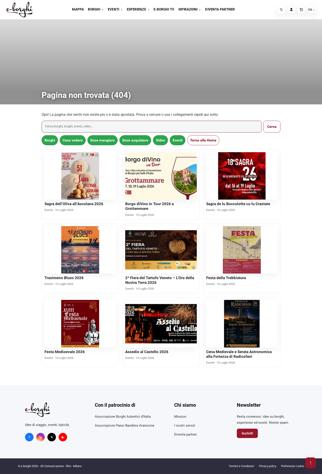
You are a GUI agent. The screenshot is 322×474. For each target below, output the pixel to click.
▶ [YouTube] (63, 437)
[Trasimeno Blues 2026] (80, 250)
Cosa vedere (73, 140)
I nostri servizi (184, 425)
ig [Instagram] (40, 437)
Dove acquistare (135, 140)
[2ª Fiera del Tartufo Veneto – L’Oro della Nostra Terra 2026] (161, 250)
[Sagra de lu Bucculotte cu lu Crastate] (242, 176)
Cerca (272, 126)
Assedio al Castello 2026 (146, 352)
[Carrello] (301, 9)
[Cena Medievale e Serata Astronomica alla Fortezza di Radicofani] (242, 323)
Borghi (96, 9)
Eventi (115, 9)
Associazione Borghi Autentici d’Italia (123, 417)
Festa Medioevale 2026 (64, 352)
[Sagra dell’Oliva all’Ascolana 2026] (80, 176)
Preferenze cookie (292, 466)
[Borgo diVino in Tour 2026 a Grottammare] (161, 176)
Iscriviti (247, 433)
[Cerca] (281, 9)
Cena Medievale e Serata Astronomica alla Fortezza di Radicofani (239, 354)
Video (160, 140)
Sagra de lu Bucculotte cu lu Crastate (238, 204)
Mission (180, 417)
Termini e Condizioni (241, 466)
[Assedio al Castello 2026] (161, 323)
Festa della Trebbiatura (226, 278)
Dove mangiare (102, 140)
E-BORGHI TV (164, 9)
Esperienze (138, 9)
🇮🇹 (311, 9)
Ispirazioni (189, 9)
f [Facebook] (29, 437)
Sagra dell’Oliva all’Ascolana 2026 (73, 204)
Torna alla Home (203, 140)
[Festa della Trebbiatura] (242, 250)
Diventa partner (220, 9)
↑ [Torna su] (310, 462)
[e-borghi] (19, 9)
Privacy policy (267, 466)
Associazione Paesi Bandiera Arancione (124, 425)
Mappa (78, 9)
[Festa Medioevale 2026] (80, 323)
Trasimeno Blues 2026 (64, 278)
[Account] (291, 9)
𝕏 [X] (52, 437)
